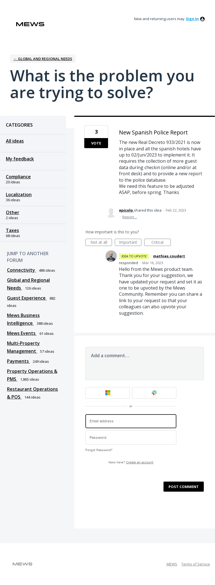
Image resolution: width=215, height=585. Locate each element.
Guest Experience (27, 298)
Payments (18, 361)
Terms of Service (195, 564)
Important (130, 243)
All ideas (15, 141)
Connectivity (21, 270)
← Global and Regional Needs (42, 58)
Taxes (12, 230)
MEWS (172, 564)
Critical (161, 243)
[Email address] (130, 421)
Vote (96, 143)
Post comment (184, 486)
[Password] (130, 437)
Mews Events (22, 333)
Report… (129, 216)
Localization (19, 194)
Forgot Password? (99, 450)
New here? (131, 462)
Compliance (18, 177)
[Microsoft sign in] (107, 393)
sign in (192, 18)
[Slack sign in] (154, 393)
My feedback (20, 159)
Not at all (101, 243)
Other (12, 212)
